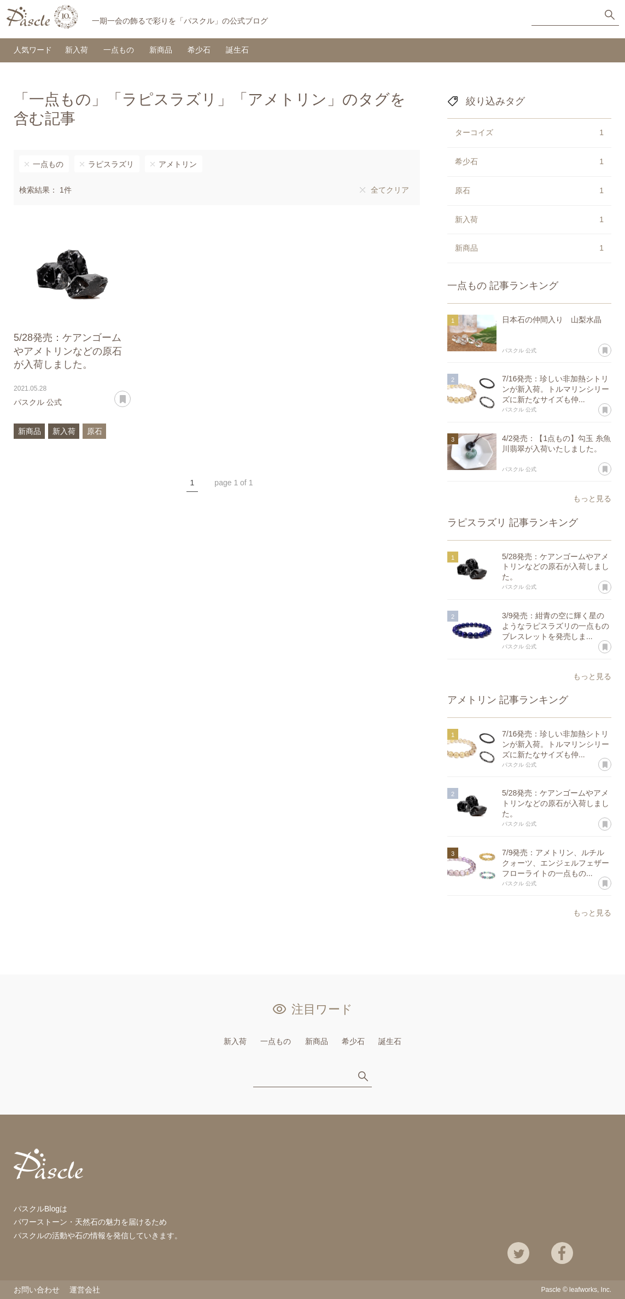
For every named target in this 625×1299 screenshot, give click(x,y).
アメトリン (178, 164)
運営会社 (84, 1289)
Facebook (562, 1253)
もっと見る (592, 498)
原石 (94, 431)
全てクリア (390, 189)
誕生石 (237, 49)
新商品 (160, 49)
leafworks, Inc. (590, 1290)
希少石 (199, 49)
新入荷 (76, 49)
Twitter (518, 1253)
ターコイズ (529, 133)
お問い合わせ (37, 1289)
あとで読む (130, 395)
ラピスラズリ (111, 164)
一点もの (118, 49)
